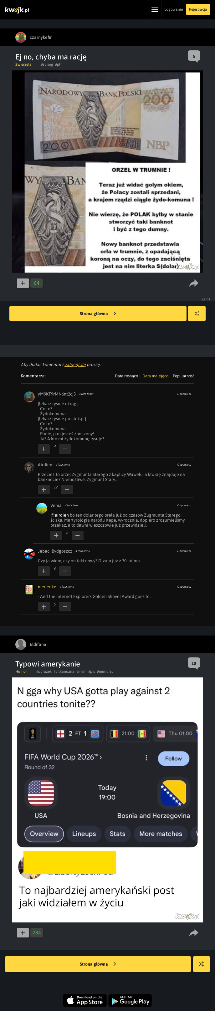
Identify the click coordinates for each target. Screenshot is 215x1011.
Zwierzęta (23, 64)
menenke (47, 586)
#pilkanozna (64, 671)
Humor (21, 671)
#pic (91, 671)
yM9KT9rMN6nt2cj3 (57, 393)
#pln (59, 64)
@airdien (59, 515)
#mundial (105, 671)
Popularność (183, 376)
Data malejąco (155, 376)
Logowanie (173, 9)
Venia (56, 505)
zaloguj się (75, 364)
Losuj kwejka (199, 316)
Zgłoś (206, 299)
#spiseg (47, 64)
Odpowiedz (184, 394)
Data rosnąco (126, 376)
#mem (81, 671)
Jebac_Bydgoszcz (55, 551)
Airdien (45, 464)
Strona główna (98, 314)
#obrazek (44, 671)
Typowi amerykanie (47, 664)
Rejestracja (198, 9)
